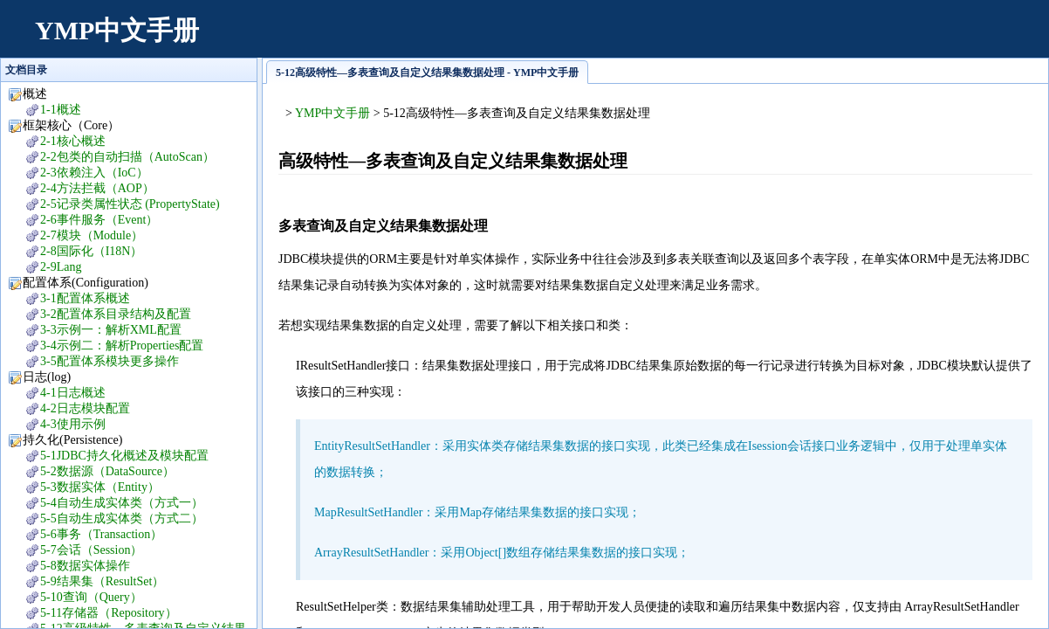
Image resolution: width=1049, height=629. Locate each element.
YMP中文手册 (117, 30)
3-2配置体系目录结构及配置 (115, 314)
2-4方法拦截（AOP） (97, 188)
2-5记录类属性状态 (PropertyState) (130, 204)
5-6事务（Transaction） (101, 534)
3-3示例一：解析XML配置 (111, 329)
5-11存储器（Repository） (108, 612)
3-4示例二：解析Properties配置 (121, 345)
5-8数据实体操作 (85, 565)
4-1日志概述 (73, 392)
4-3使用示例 (73, 424)
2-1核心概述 (73, 141)
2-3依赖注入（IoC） (94, 172)
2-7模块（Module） (91, 235)
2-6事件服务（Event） (99, 219)
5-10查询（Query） (91, 597)
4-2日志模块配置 (85, 408)
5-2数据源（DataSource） (107, 471)
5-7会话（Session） (91, 549)
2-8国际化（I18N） (91, 251)
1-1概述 (60, 109)
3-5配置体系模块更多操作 (109, 361)
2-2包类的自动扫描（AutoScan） (127, 156)
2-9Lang (60, 266)
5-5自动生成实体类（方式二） (121, 518)
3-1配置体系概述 (85, 298)
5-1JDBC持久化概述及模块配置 (124, 455)
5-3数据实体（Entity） (100, 487)
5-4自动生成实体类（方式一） (121, 502)
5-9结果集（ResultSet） (102, 581)
